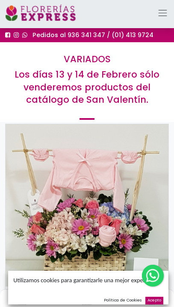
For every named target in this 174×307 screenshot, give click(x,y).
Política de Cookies (123, 300)
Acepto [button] (154, 300)
